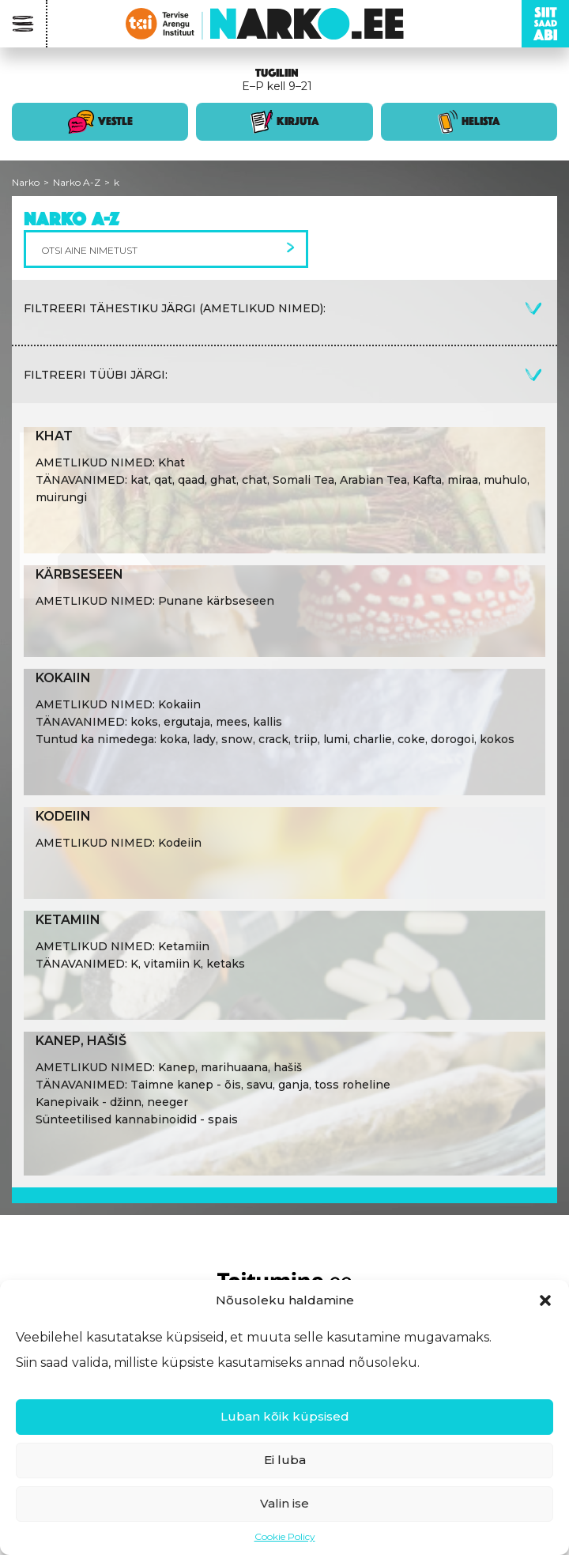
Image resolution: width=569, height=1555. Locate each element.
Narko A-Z (76, 182)
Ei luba (285, 1459)
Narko (26, 182)
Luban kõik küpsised (284, 1416)
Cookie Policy (284, 1536)
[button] (545, 1300)
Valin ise (284, 1503)
